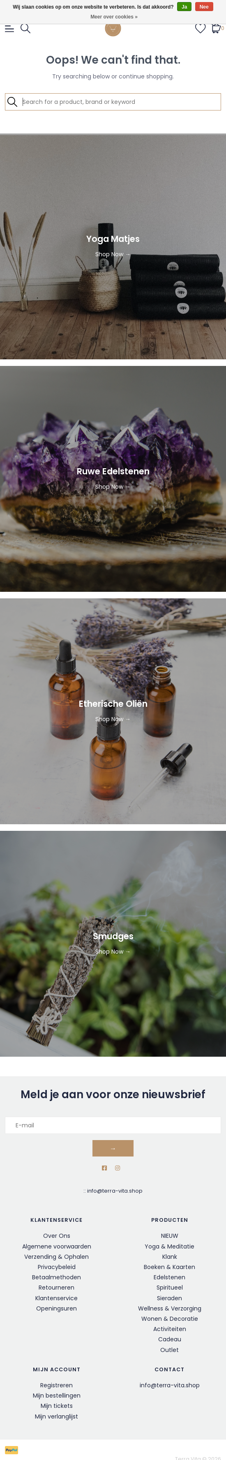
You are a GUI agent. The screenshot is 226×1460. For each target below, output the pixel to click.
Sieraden (169, 1298)
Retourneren (56, 1287)
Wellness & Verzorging (169, 1308)
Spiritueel (170, 1287)
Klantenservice (56, 1298)
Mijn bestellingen (57, 1395)
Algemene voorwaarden (56, 1246)
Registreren (56, 1385)
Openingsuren (56, 1308)
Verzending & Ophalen (56, 1257)
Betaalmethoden (56, 1277)
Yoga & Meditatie (169, 1246)
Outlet (169, 1350)
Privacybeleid (57, 1267)
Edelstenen (169, 1277)
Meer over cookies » (114, 17)
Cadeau (169, 1339)
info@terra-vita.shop (115, 1190)
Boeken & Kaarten (169, 1267)
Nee (204, 7)
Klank (169, 1257)
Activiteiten (169, 1329)
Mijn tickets (57, 1406)
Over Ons (56, 1236)
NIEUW (169, 1236)
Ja (184, 7)
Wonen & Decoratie (169, 1319)
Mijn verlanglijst (56, 1416)
